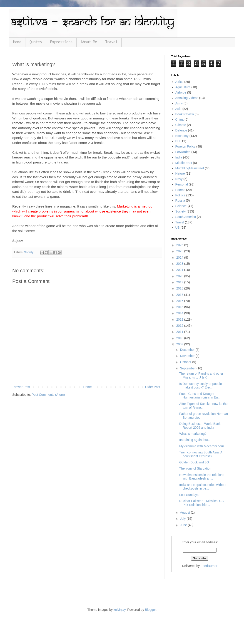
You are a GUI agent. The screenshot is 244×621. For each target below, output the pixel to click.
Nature (180, 173)
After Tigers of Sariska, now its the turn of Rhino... (203, 405)
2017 (180, 295)
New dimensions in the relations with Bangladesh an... (201, 476)
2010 (180, 338)
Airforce (180, 92)
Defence (181, 130)
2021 (180, 270)
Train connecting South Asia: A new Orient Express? (200, 454)
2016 (180, 301)
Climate (180, 125)
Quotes (36, 42)
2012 (180, 325)
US (177, 227)
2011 (180, 332)
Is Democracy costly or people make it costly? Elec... (200, 385)
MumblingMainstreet (189, 168)
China (179, 119)
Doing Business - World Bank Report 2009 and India (200, 425)
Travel (111, 42)
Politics (180, 195)
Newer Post (21, 387)
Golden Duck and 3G (194, 462)
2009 (180, 344)
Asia (178, 109)
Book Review (184, 114)
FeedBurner (209, 566)
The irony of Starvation (195, 468)
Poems (180, 190)
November (187, 356)
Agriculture (183, 87)
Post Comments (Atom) (48, 394)
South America (185, 217)
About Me (89, 42)
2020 (180, 276)
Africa (179, 82)
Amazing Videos (186, 98)
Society (28, 252)
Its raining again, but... (195, 440)
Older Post (152, 387)
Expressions (61, 42)
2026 (180, 245)
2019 (180, 282)
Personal (181, 184)
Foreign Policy (185, 146)
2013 (180, 319)
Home (17, 42)
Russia (180, 200)
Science (181, 206)
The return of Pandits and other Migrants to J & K (201, 375)
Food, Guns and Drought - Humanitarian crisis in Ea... (200, 395)
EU (177, 141)
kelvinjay (120, 609)
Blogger (150, 609)
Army (179, 103)
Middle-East (183, 163)
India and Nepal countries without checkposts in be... (202, 486)
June (184, 525)
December (187, 349)
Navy (179, 179)
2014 (180, 313)
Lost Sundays (189, 495)
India (178, 157)
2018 (180, 288)
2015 (180, 307)
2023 (180, 263)
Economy (182, 136)
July (183, 518)
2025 (180, 251)
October (186, 362)
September (188, 368)
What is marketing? (193, 433)
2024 (180, 257)
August (185, 512)
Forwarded (183, 152)
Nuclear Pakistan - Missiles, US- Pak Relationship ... (202, 503)
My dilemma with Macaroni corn (201, 446)
